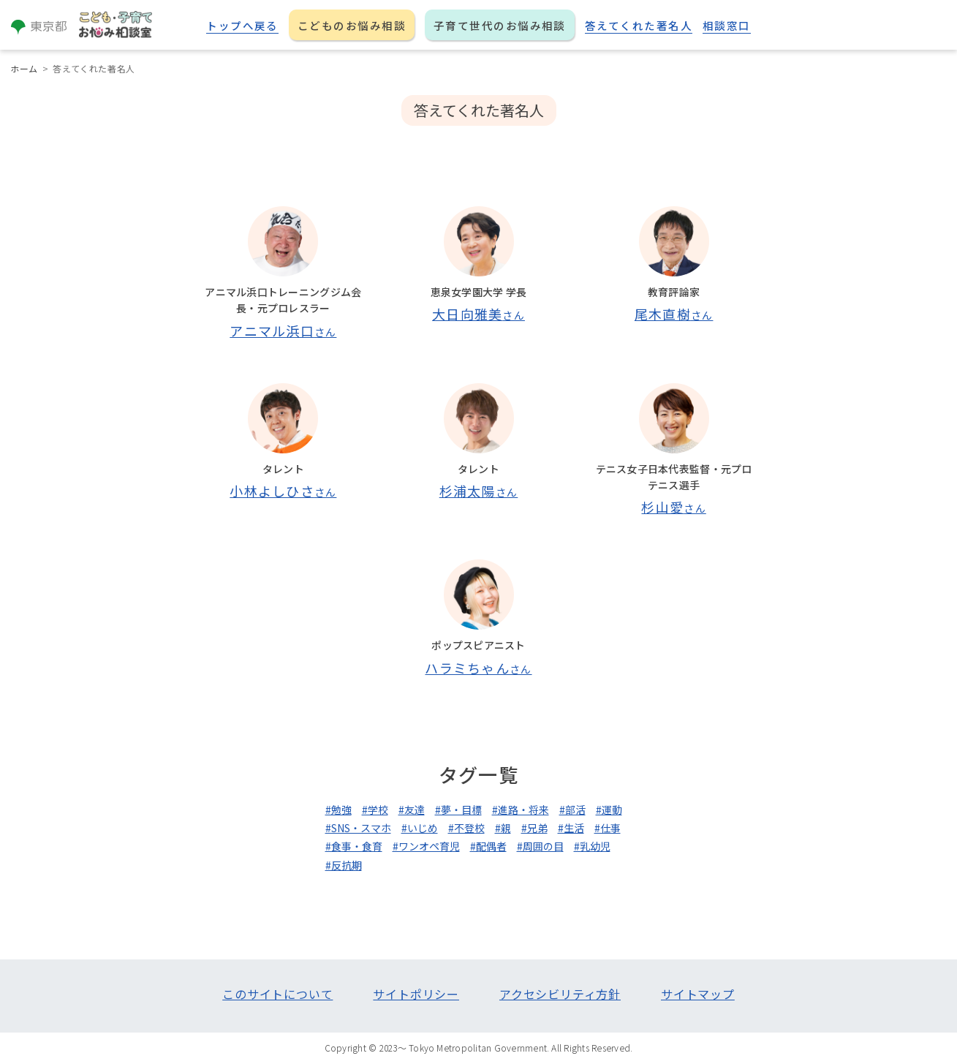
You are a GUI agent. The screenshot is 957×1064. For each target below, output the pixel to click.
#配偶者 (488, 846)
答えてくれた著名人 (638, 25)
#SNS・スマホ (358, 827)
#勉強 (338, 809)
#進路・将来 (520, 809)
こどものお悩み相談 (352, 25)
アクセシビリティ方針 (560, 994)
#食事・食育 (353, 846)
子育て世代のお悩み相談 (500, 25)
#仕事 (607, 827)
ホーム (24, 68)
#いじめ (419, 827)
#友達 (411, 809)
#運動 (609, 809)
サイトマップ (698, 994)
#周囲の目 (540, 846)
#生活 (571, 827)
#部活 (572, 809)
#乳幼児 (592, 846)
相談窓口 (727, 25)
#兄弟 (534, 827)
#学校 (375, 809)
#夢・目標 (458, 809)
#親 (503, 827)
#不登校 (466, 827)
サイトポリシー (416, 994)
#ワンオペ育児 (426, 846)
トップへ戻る (242, 25)
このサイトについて (277, 994)
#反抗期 (343, 865)
